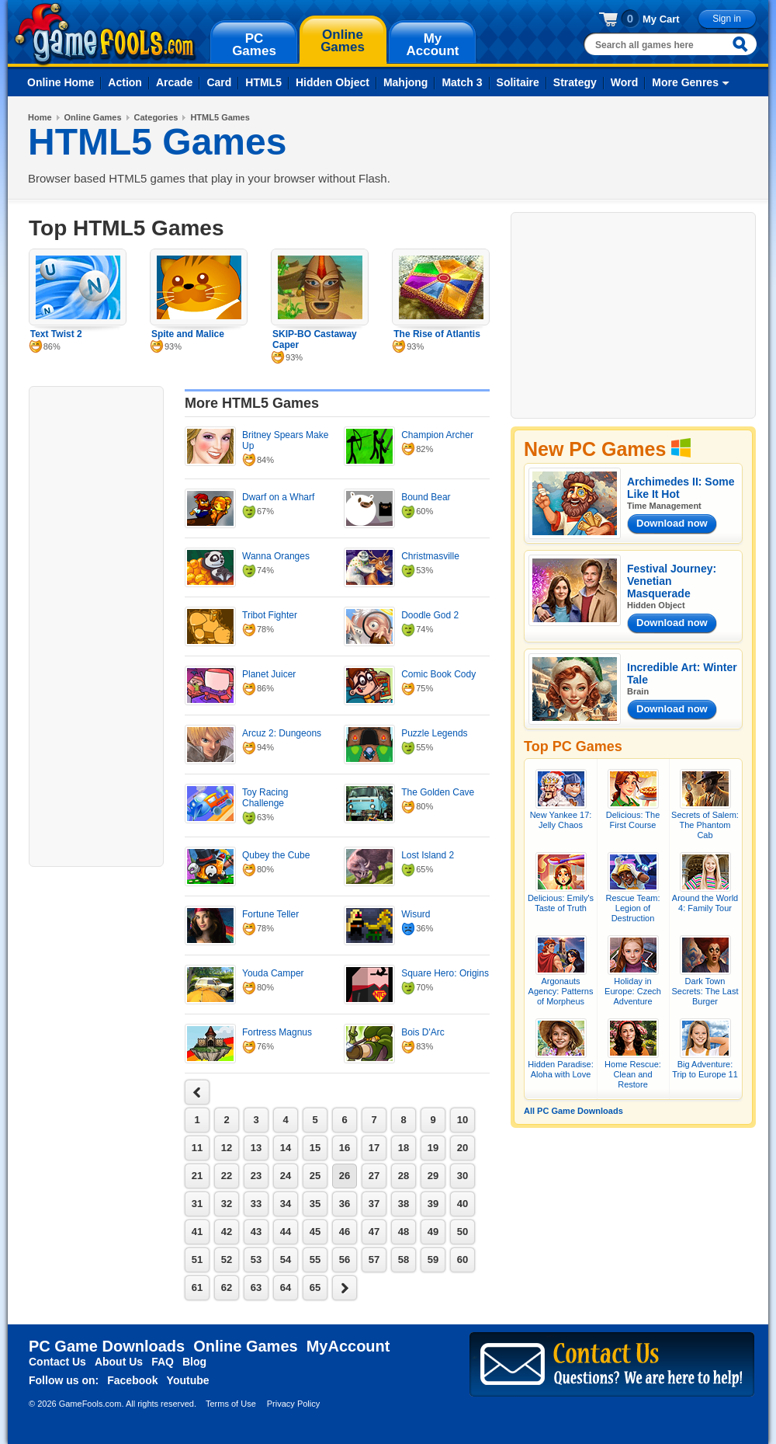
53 (256, 1259)
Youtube (188, 1380)
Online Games (93, 117)
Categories (156, 117)
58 (403, 1259)
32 (226, 1203)
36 (344, 1203)
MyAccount (348, 1346)
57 (374, 1259)
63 (256, 1287)
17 (374, 1147)
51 (197, 1259)
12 (226, 1147)
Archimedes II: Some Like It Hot (681, 487)
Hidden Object (332, 82)
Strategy (575, 82)
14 (285, 1147)
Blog (194, 1361)
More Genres (685, 82)
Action (125, 82)
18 (403, 1147)
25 (315, 1175)
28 (403, 1175)
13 (256, 1147)
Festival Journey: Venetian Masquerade (671, 581)
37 (374, 1203)
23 (256, 1175)
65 (315, 1287)
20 (462, 1147)
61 (197, 1287)
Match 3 (462, 82)
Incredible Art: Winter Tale (682, 673)
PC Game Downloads (107, 1346)
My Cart (661, 19)
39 (433, 1203)
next (197, 1092)
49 (433, 1231)
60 (462, 1259)
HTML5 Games (219, 117)
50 (462, 1231)
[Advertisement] (96, 624)
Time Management (664, 505)
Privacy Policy (293, 1403)
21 (197, 1175)
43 (256, 1231)
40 (462, 1203)
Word (625, 82)
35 (315, 1203)
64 (285, 1287)
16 (344, 1147)
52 (226, 1259)
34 (285, 1203)
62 (226, 1287)
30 (462, 1175)
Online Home (60, 82)
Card (218, 82)
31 (197, 1203)
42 (226, 1231)
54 (285, 1259)
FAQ (162, 1361)
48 (403, 1231)
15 (315, 1147)
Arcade (174, 82)
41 (197, 1231)
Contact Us (57, 1361)
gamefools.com (105, 34)
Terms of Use (231, 1403)
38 (403, 1203)
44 (285, 1231)
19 (433, 1147)
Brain (638, 691)
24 (285, 1175)
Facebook (132, 1380)
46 (344, 1231)
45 (315, 1231)
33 (256, 1203)
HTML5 (263, 82)
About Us (119, 1361)
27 (374, 1175)
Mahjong (405, 82)
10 (462, 1120)
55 (315, 1259)
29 (433, 1175)
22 (226, 1175)
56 (344, 1259)
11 (197, 1147)
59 (433, 1259)
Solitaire (518, 82)
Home (40, 117)
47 (374, 1231)
